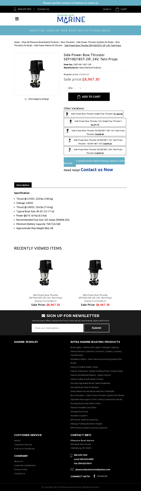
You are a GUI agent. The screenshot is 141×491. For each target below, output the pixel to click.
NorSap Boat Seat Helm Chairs (85, 403)
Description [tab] (23, 185)
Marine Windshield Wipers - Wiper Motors (90, 375)
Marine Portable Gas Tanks (83, 407)
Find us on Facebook (24, 448)
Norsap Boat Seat (79, 411)
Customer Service (23, 444)
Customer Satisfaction (25, 465)
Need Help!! (72, 170)
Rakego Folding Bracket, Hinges (86, 423)
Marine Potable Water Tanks (84, 367)
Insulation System (78, 415)
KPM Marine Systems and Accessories (88, 427)
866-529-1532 (24, 9)
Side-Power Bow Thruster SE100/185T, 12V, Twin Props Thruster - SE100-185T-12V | (95, 141)
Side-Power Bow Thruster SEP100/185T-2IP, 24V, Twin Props (45, 296)
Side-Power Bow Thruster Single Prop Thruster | (93, 114)
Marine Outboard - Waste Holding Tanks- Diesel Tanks (96, 371)
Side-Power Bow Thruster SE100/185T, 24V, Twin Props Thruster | (95, 150)
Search (107, 9)
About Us (18, 461)
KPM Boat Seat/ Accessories (84, 419)
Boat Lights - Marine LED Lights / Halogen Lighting (94, 347)
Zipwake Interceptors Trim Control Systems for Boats (96, 399)
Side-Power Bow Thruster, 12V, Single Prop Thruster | (95, 122)
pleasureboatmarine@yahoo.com (92, 469)
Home (17, 440)
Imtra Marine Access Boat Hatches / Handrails (92, 391)
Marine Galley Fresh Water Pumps (86, 379)
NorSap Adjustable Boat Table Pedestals (90, 383)
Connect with (80, 476)
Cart (124, 9)
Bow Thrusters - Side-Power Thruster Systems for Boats (97, 395)
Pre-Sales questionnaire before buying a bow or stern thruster (94, 162)
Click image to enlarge (38, 99)
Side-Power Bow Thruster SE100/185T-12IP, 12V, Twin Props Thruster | (95, 131)
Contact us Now (97, 169)
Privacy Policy (21, 469)
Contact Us (43, 9)
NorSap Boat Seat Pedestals (84, 387)
